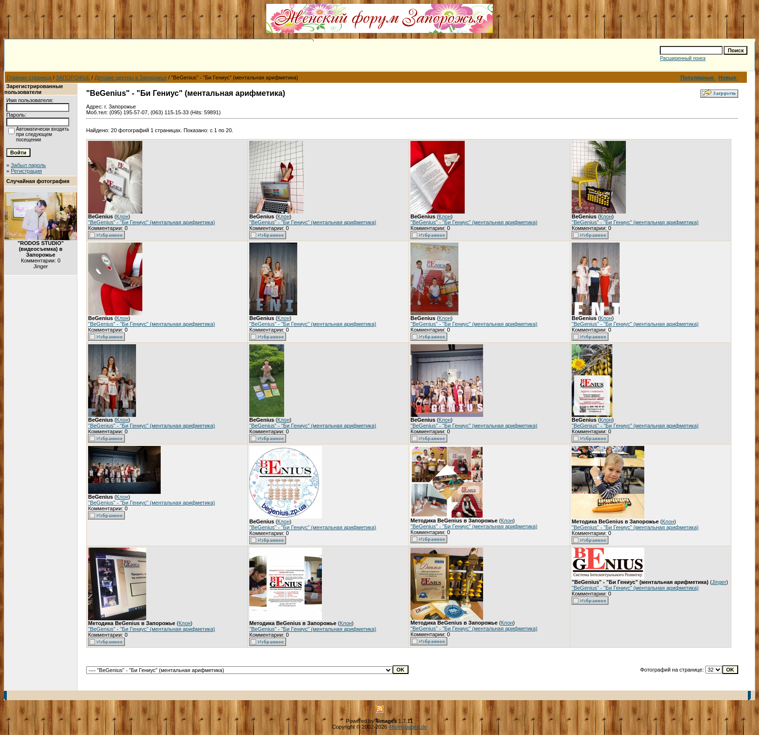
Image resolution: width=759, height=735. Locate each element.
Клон (122, 216)
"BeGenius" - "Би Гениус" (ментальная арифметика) (151, 222)
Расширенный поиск (682, 58)
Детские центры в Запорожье (130, 77)
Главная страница (29, 77)
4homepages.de (408, 727)
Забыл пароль (28, 165)
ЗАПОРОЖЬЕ (73, 77)
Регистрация (26, 171)
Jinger (719, 582)
